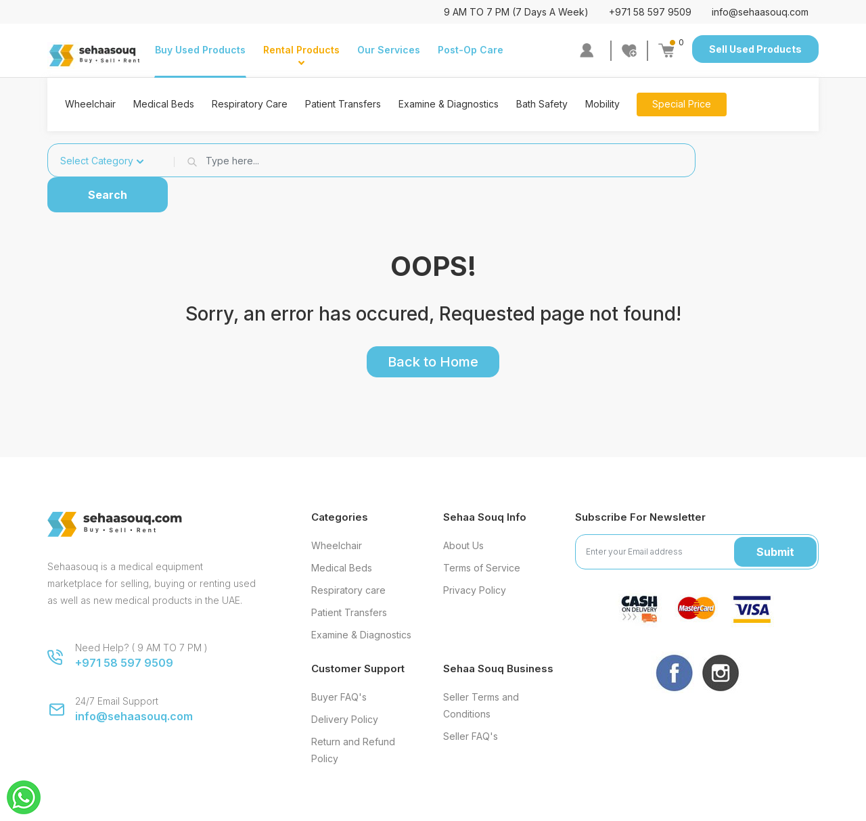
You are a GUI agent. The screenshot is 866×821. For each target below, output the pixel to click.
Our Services (388, 49)
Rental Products (301, 49)
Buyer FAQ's (339, 697)
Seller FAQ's (470, 736)
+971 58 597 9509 (650, 12)
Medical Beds (163, 104)
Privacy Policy (474, 590)
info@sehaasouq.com (760, 12)
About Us (463, 545)
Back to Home (433, 362)
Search (107, 195)
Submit (775, 552)
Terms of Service (481, 567)
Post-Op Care (470, 49)
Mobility (602, 104)
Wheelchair (90, 104)
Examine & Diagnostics (448, 104)
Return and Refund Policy (353, 750)
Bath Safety (542, 104)
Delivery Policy (344, 719)
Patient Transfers (343, 104)
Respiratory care (348, 590)
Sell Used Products (755, 49)
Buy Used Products (200, 49)
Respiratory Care (250, 104)
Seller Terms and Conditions (481, 705)
